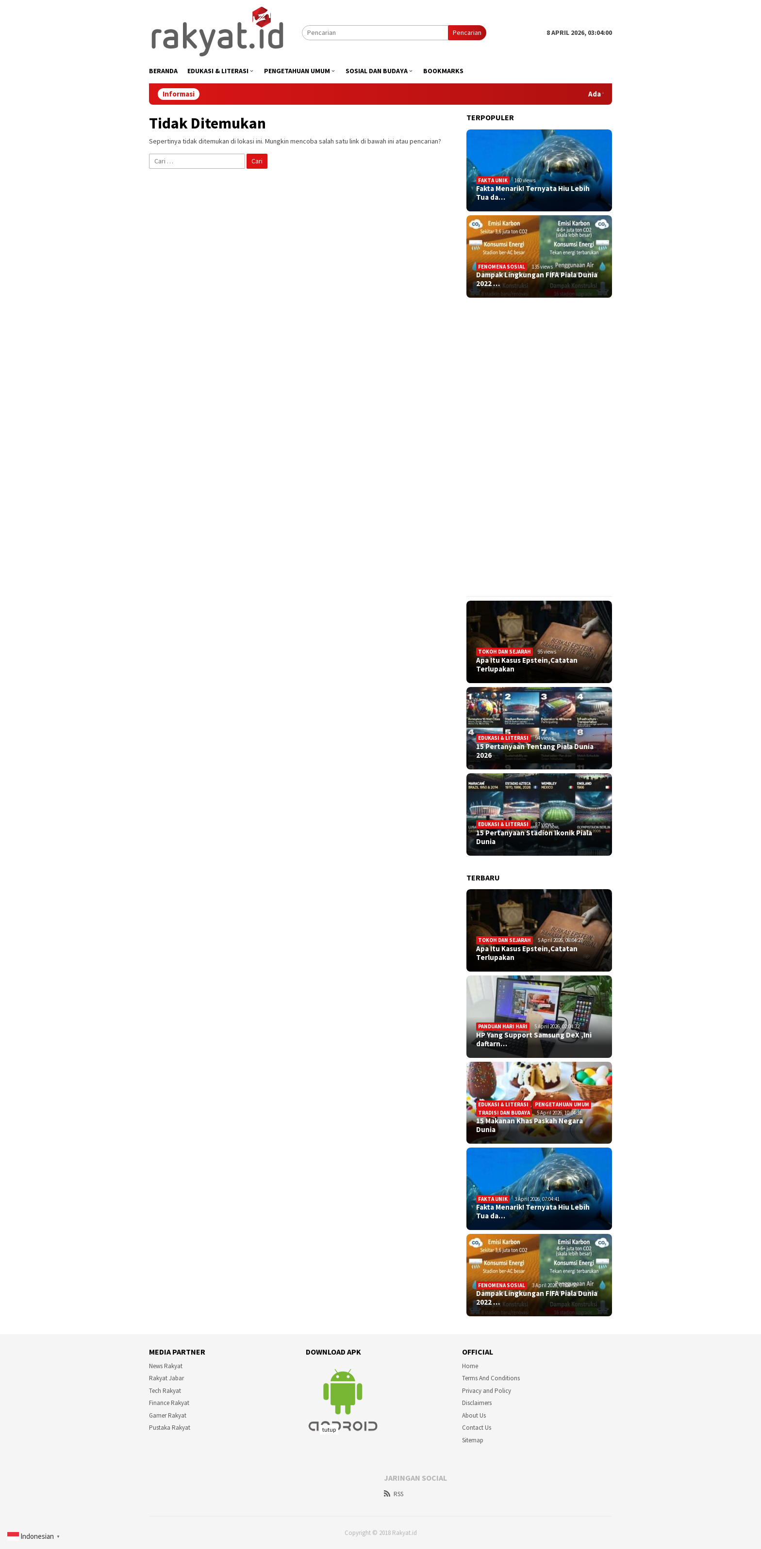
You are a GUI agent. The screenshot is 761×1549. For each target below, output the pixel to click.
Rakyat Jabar (166, 1378)
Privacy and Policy (486, 1391)
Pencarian (467, 32)
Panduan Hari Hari (503, 1026)
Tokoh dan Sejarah (504, 651)
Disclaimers (477, 1403)
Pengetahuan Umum (562, 1104)
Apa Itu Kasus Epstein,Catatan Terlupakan (527, 664)
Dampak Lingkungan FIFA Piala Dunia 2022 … (536, 279)
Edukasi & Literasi (503, 738)
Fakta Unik (493, 180)
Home (470, 1366)
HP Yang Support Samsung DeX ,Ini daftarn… (534, 1039)
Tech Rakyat (165, 1391)
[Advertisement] (539, 447)
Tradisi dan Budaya (504, 1112)
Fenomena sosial (501, 266)
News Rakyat (165, 1366)
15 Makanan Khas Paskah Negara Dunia (529, 1125)
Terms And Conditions (491, 1378)
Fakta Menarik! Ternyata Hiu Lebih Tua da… (533, 193)
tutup (329, 1429)
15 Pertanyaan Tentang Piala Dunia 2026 (535, 751)
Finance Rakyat (169, 1403)
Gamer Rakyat (167, 1415)
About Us (474, 1415)
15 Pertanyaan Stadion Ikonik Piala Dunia (534, 837)
